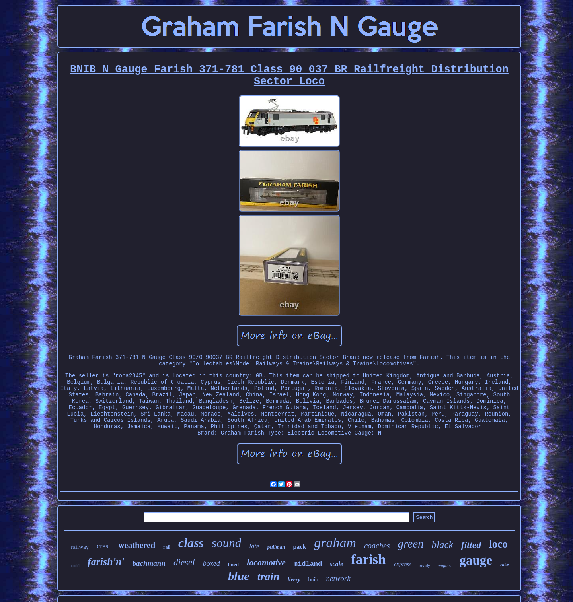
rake (504, 564)
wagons (445, 565)
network (338, 578)
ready (424, 565)
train (268, 576)
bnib (313, 580)
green (411, 543)
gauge (475, 560)
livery (294, 580)
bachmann (149, 563)
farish (368, 559)
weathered (136, 545)
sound (226, 543)
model (75, 565)
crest (103, 546)
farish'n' (106, 561)
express (402, 564)
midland (308, 564)
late (254, 546)
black (442, 544)
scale (336, 564)
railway (80, 547)
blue (238, 576)
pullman (276, 547)
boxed (211, 563)
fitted (471, 545)
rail (166, 547)
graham (335, 542)
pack (299, 546)
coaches (377, 545)
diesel (184, 562)
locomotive (266, 562)
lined (233, 564)
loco (498, 544)
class (191, 543)
